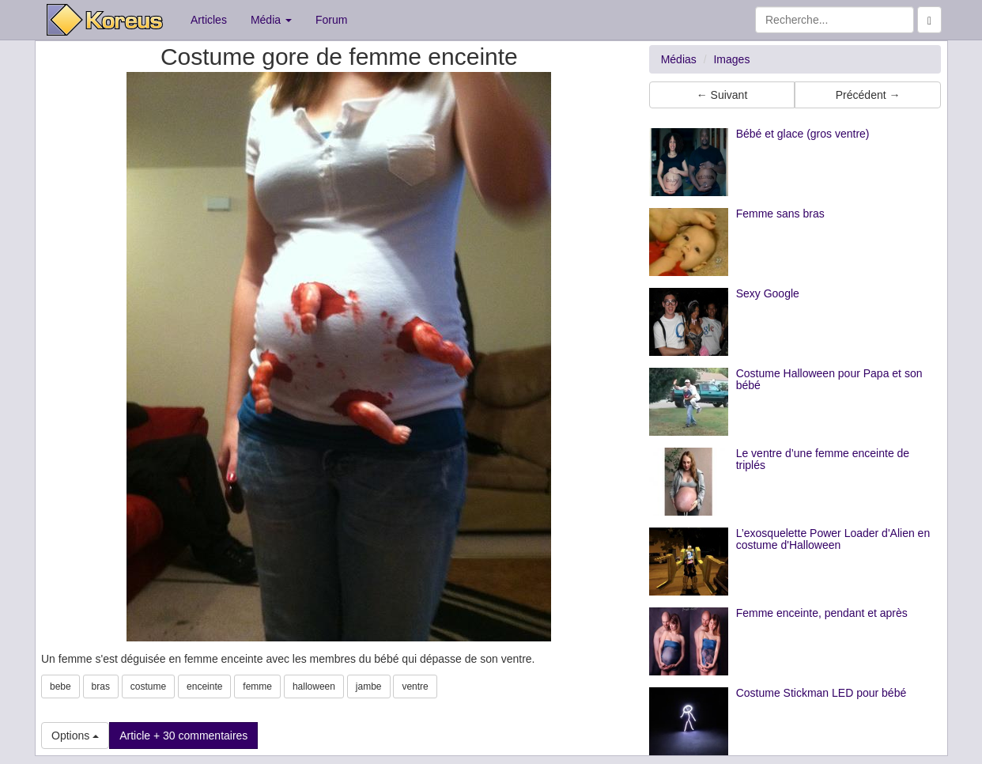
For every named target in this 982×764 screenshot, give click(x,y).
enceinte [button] (204, 686)
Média (271, 19)
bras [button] (101, 686)
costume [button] (148, 686)
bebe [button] (60, 686)
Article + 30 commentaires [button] (183, 735)
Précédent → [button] (868, 95)
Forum (331, 19)
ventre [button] (415, 686)
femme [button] (257, 686)
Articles (209, 19)
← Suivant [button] (722, 95)
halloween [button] (314, 686)
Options (75, 735)
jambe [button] (369, 686)
